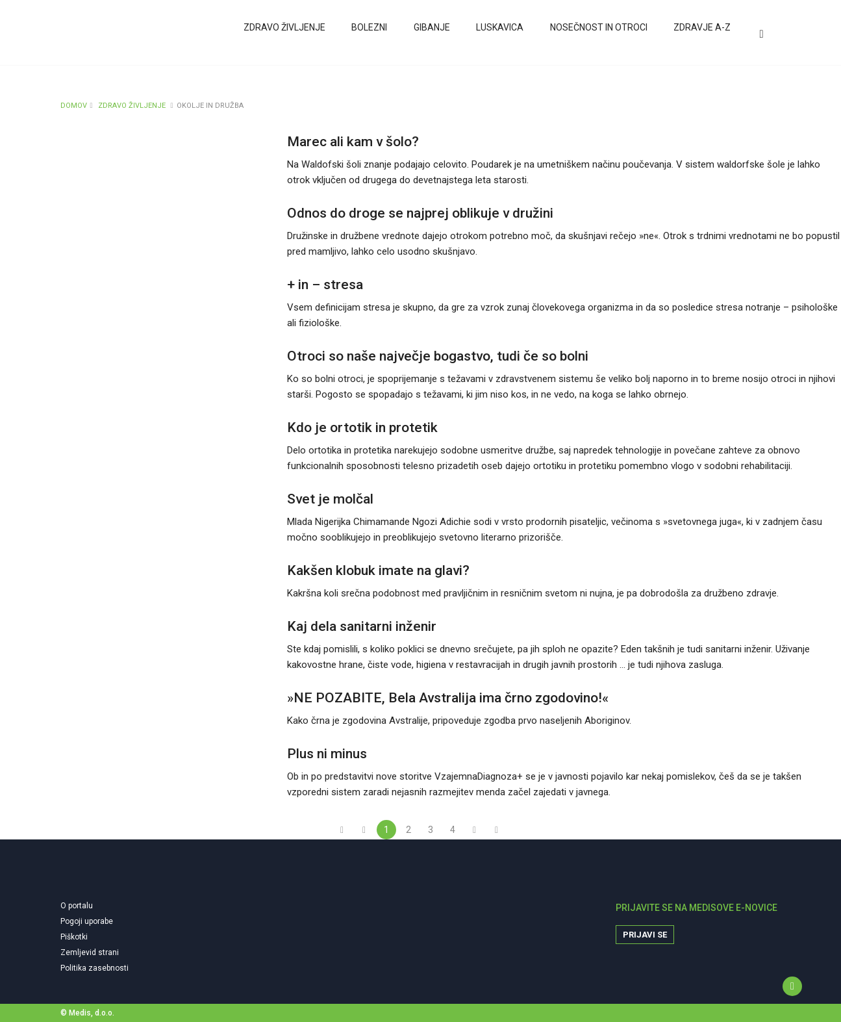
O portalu (76, 905)
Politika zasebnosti (94, 968)
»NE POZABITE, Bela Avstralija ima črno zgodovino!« (448, 698)
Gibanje (431, 34)
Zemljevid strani (89, 952)
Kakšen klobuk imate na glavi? (378, 570)
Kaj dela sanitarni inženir (361, 626)
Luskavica (499, 34)
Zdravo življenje (284, 34)
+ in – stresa (325, 284)
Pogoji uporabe (86, 921)
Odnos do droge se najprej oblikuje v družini (420, 213)
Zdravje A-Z (700, 34)
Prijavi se (645, 934)
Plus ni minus (327, 753)
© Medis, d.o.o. (87, 1012)
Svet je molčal (330, 499)
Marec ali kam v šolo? (353, 141)
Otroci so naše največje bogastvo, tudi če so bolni (437, 356)
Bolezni (369, 34)
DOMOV (73, 105)
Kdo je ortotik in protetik (362, 427)
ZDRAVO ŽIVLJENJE (132, 105)
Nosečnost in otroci (597, 34)
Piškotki (74, 936)
